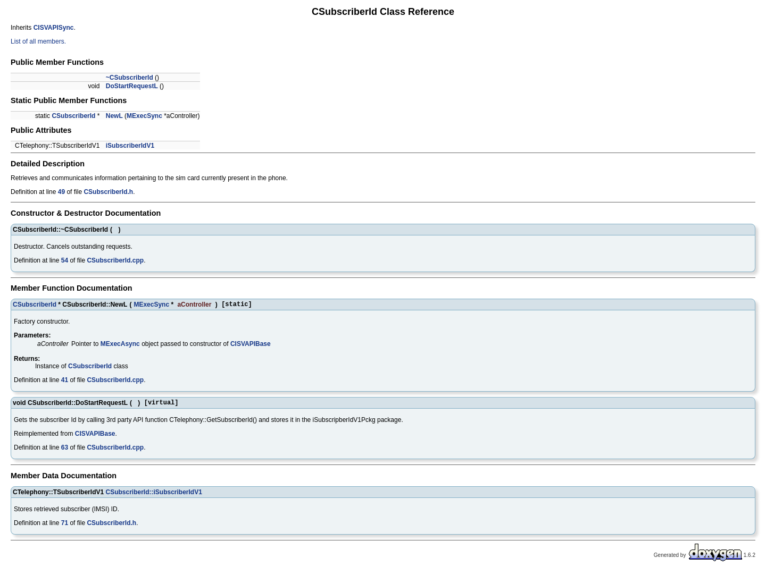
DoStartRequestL (132, 86)
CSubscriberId (73, 116)
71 (64, 526)
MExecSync (144, 116)
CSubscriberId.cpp (115, 260)
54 (64, 260)
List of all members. (38, 41)
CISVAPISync (54, 27)
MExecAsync (120, 345)
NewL (114, 116)
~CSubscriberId (129, 77)
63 (64, 450)
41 (64, 381)
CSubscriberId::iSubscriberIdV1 (153, 495)
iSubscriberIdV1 (130, 145)
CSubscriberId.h (108, 192)
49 (61, 192)
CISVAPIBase (250, 345)
